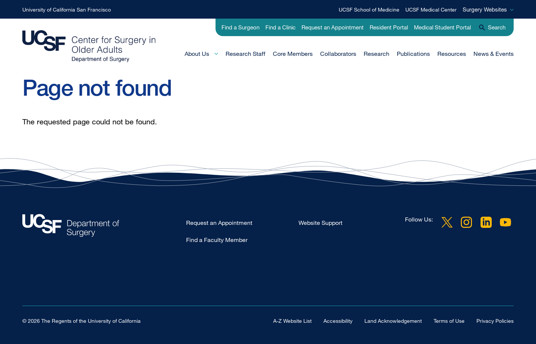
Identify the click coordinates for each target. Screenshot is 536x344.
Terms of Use (449, 321)
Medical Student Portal (442, 27)
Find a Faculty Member (217, 239)
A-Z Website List (292, 321)
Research (376, 53)
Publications (413, 53)
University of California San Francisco (66, 9)
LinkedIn (486, 222)
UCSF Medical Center (431, 9)
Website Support (320, 222)
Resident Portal (389, 27)
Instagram (466, 222)
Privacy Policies (495, 321)
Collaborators (338, 53)
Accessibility (337, 321)
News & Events (493, 53)
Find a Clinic (280, 27)
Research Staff (245, 53)
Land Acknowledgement (393, 321)
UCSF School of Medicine (369, 9)
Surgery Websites (485, 9)
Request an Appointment (333, 27)
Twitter (447, 222)
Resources (451, 53)
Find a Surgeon (240, 27)
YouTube (505, 222)
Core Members (293, 53)
